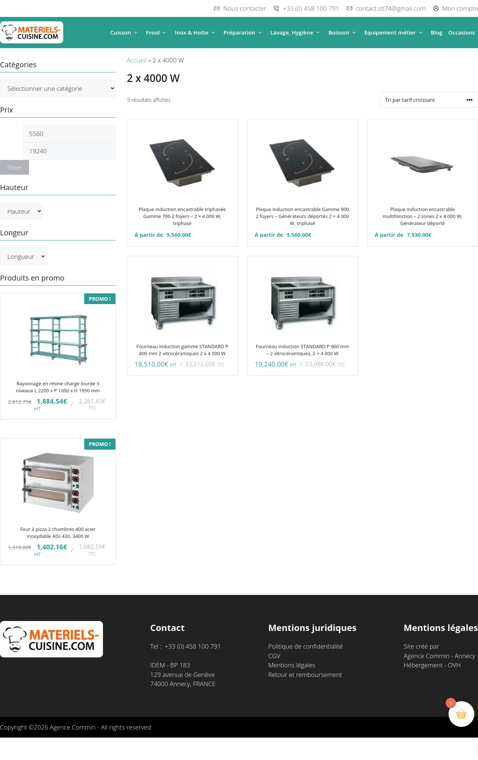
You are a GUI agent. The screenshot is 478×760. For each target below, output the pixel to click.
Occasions (461, 32)
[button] (135, 32)
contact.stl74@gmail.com (391, 8)
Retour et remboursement (305, 674)
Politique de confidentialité (305, 646)
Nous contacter (244, 8)
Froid (157, 32)
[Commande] (429, 100)
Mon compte (460, 8)
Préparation (244, 32)
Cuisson (125, 32)
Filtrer (14, 167)
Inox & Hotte (196, 32)
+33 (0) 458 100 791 (311, 8)
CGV (274, 656)
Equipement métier (394, 32)
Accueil (136, 60)
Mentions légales (291, 665)
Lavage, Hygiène (296, 32)
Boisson (343, 32)
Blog (437, 32)
